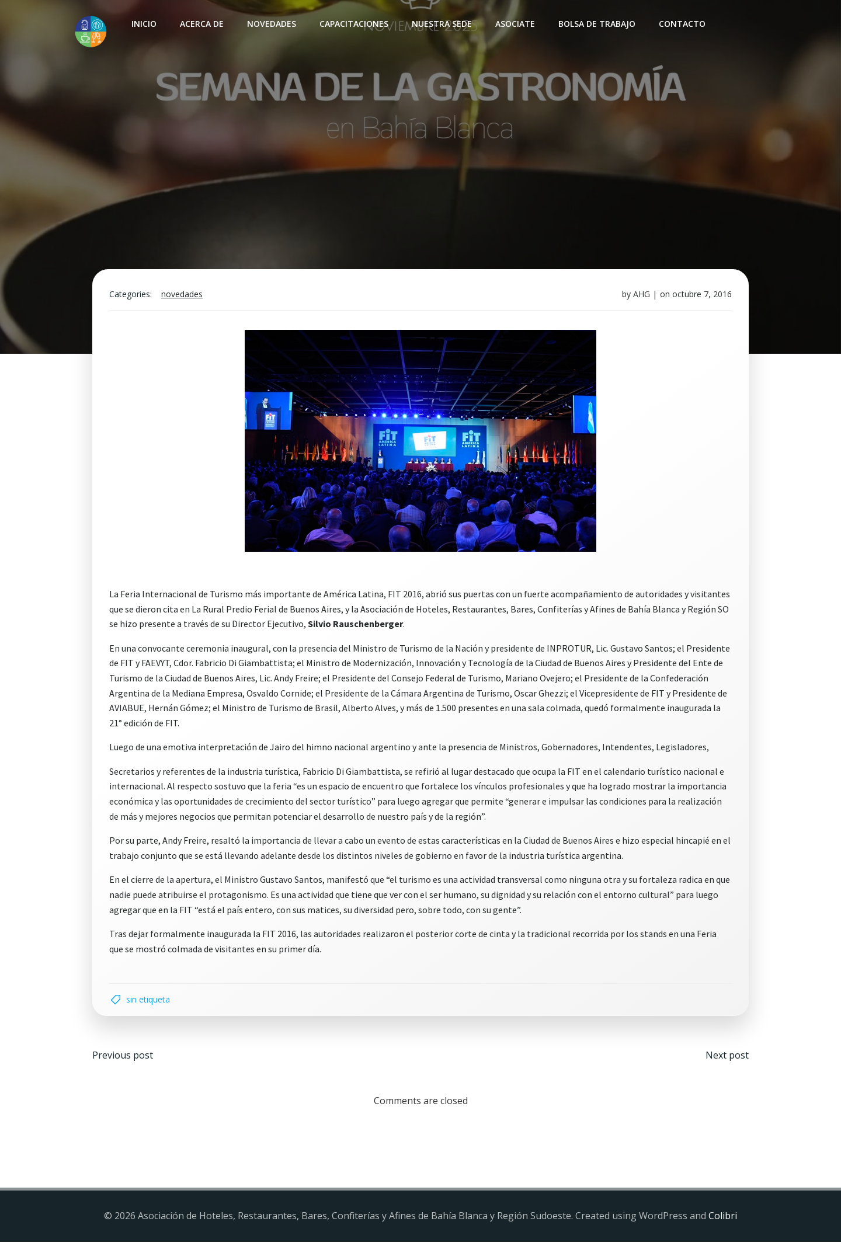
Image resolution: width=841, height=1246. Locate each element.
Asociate (514, 23)
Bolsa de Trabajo (596, 23)
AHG (640, 296)
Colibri (722, 1220)
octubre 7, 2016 (701, 296)
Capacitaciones (353, 23)
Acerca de (201, 23)
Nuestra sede (441, 23)
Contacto (681, 23)
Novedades (271, 23)
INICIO (143, 23)
